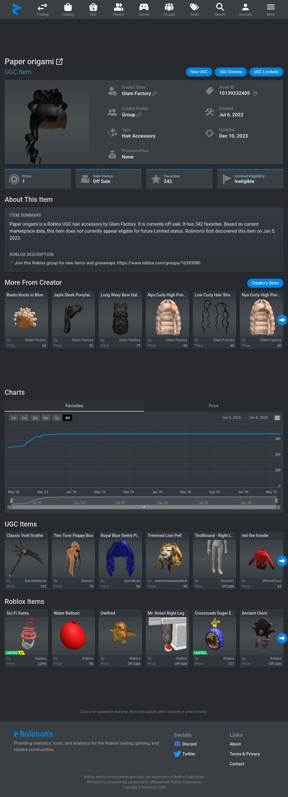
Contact (237, 764)
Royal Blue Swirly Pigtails (124, 535)
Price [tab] (214, 405)
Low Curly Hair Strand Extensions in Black (233, 295)
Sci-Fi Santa (18, 613)
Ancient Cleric (255, 613)
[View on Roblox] (59, 61)
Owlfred (108, 613)
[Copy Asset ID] (239, 93)
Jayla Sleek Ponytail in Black (80, 295)
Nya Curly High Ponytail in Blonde (179, 295)
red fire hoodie (255, 535)
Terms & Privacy (245, 754)
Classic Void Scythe (25, 535)
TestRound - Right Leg (215, 535)
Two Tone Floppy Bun (73, 535)
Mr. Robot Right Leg (166, 613)
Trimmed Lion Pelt (165, 535)
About (235, 744)
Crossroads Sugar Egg (215, 613)
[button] (199, 72)
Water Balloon (66, 613)
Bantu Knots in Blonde (27, 295)
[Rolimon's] (17, 9)
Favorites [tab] (74, 405)
